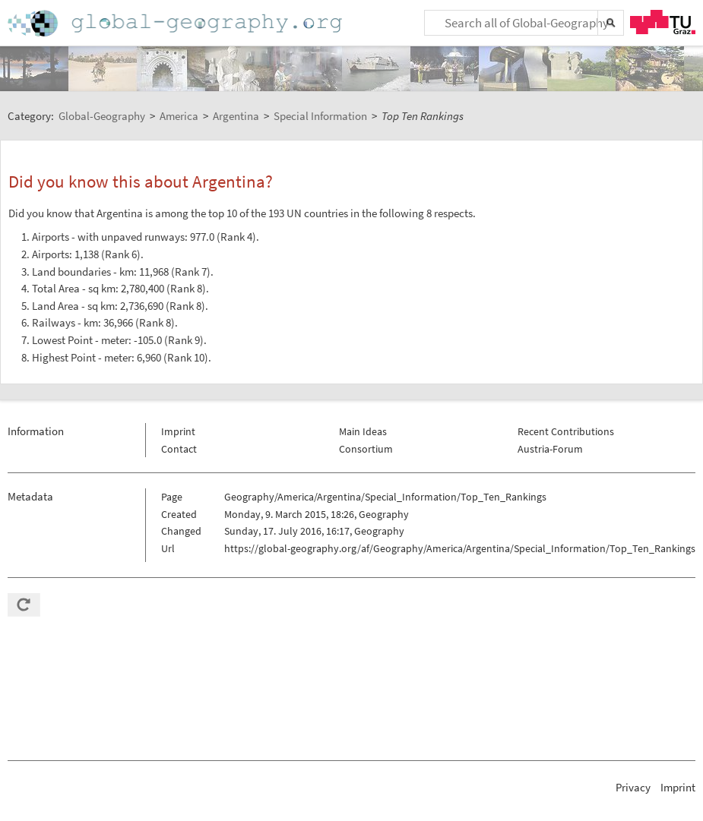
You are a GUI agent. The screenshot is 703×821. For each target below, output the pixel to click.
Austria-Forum (550, 449)
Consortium (366, 449)
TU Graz (662, 22)
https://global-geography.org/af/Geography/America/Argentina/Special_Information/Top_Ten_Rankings (459, 548)
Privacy (633, 787)
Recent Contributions (566, 431)
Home (176, 23)
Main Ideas (363, 431)
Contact (179, 449)
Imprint (178, 431)
